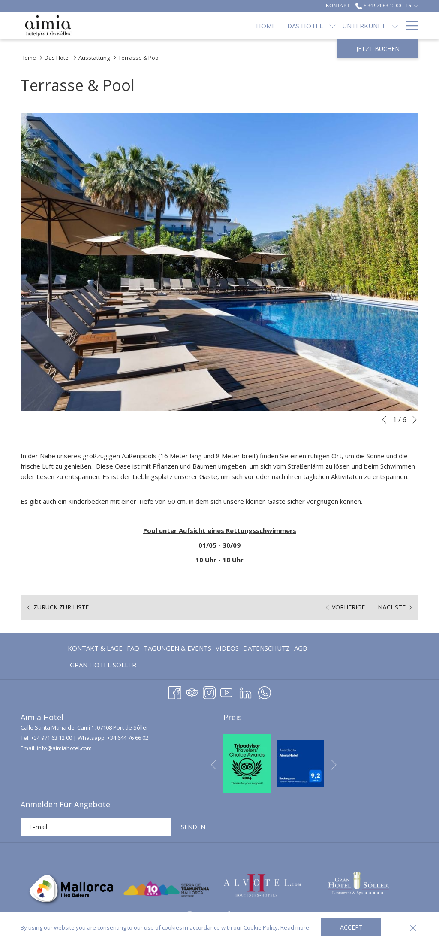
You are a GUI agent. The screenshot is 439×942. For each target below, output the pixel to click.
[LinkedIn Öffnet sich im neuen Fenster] (245, 691)
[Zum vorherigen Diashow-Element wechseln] (384, 420)
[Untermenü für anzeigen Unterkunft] (256, 25)
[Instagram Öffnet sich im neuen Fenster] (209, 691)
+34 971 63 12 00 (51, 738)
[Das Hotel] (165, 25)
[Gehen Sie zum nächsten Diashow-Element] (414, 420)
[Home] (126, 25)
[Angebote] (347, 25)
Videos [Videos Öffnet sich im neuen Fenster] (227, 649)
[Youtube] (226, 691)
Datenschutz (266, 648)
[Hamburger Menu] (408, 25)
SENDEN (193, 827)
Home (28, 57)
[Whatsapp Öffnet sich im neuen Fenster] (264, 691)
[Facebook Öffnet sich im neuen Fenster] (174, 691)
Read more (294, 927)
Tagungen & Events (177, 648)
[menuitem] (96, 647)
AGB (300, 648)
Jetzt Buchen (378, 49)
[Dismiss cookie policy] (413, 927)
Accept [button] (351, 927)
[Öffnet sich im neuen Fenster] (247, 762)
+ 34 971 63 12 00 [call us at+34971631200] (378, 6)
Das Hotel (57, 57)
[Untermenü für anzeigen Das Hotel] (193, 25)
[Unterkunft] (224, 25)
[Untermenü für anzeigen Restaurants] (320, 25)
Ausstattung (94, 57)
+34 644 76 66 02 (127, 738)
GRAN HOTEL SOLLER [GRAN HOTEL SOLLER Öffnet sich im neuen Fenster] (103, 666)
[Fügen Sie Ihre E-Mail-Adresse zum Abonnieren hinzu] (96, 827)
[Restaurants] (288, 25)
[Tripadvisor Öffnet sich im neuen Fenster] (192, 691)
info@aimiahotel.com (64, 748)
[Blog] (384, 25)
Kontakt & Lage (95, 648)
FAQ (133, 648)
